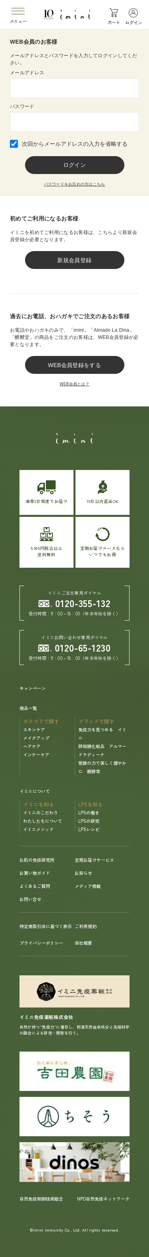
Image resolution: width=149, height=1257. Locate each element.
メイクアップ (36, 738)
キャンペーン (32, 688)
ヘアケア (32, 746)
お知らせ (83, 873)
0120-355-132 (75, 603)
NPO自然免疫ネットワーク (103, 1198)
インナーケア (36, 754)
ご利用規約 (86, 926)
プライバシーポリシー (41, 943)
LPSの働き (88, 812)
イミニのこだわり (40, 812)
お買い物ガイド (34, 873)
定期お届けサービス (94, 860)
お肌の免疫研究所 (36, 860)
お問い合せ (30, 899)
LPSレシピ (88, 829)
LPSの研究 (88, 821)
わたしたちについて (42, 821)
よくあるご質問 (34, 886)
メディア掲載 (88, 886)
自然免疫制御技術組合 (41, 1198)
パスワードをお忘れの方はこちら (74, 184)
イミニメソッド (38, 829)
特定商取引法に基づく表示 (45, 926)
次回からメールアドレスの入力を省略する (75, 144)
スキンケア (34, 729)
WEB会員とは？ (74, 384)
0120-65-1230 (74, 647)
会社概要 (83, 943)
